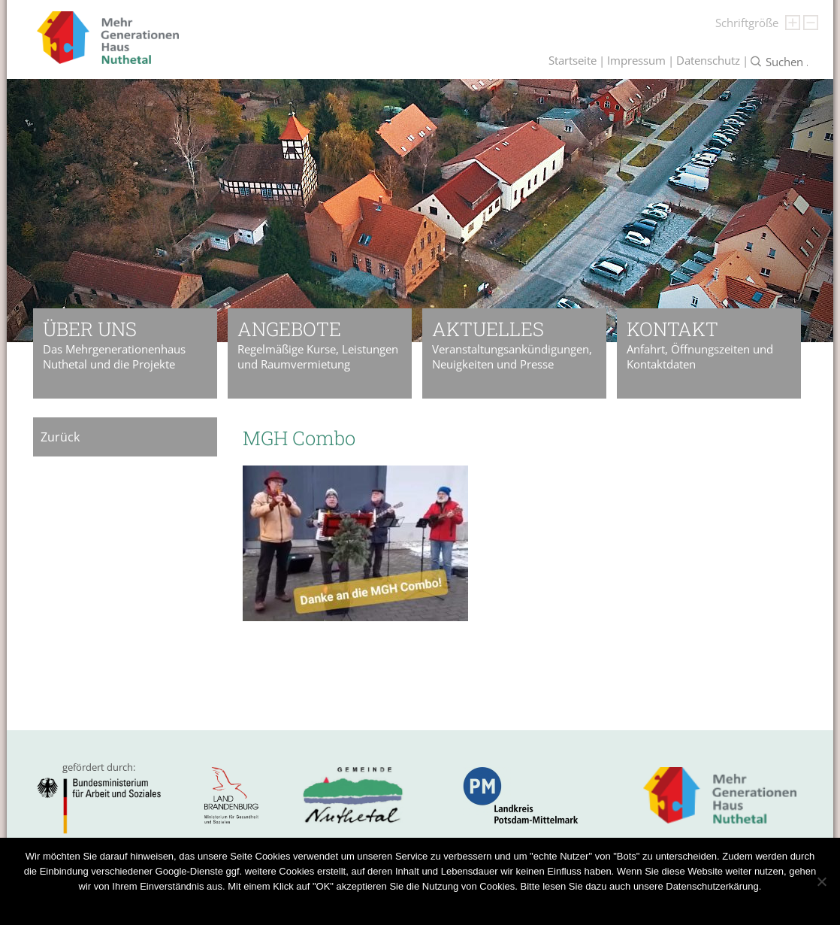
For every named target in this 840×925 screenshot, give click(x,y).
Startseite (572, 60)
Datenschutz (708, 60)
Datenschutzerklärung (434, 905)
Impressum (636, 60)
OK (372, 905)
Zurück (60, 437)
